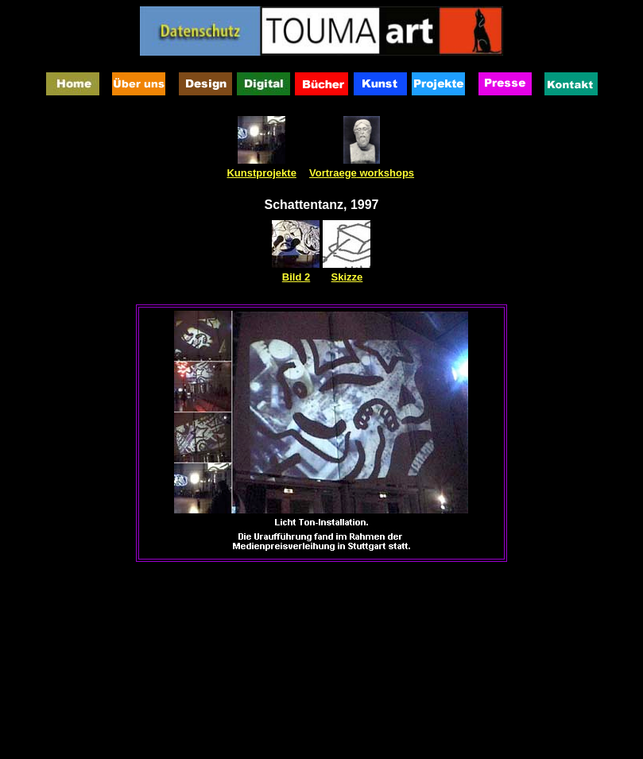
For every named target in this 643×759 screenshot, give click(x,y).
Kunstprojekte (261, 173)
